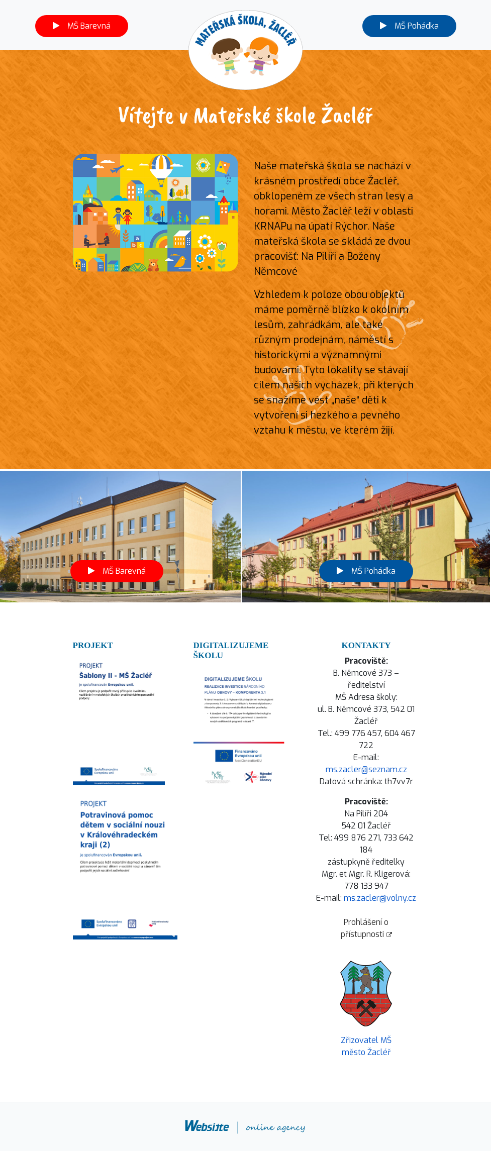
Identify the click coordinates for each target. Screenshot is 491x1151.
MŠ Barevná (82, 26)
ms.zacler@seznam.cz (366, 769)
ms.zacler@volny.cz (380, 898)
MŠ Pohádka (409, 26)
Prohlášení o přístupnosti (366, 928)
